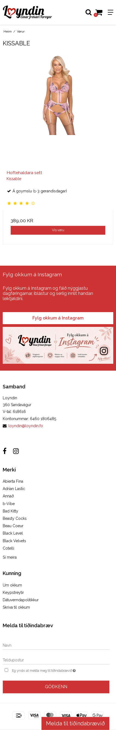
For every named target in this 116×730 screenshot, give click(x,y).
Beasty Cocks (15, 518)
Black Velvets (14, 541)
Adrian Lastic (14, 488)
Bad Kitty (10, 511)
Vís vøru (58, 230)
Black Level (13, 533)
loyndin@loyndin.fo (25, 426)
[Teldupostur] (56, 660)
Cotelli (8, 548)
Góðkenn (56, 686)
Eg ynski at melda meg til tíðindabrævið (50, 670)
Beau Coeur (13, 526)
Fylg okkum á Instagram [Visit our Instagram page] (58, 318)
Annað (8, 496)
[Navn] (56, 645)
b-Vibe (9, 504)
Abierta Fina (13, 481)
